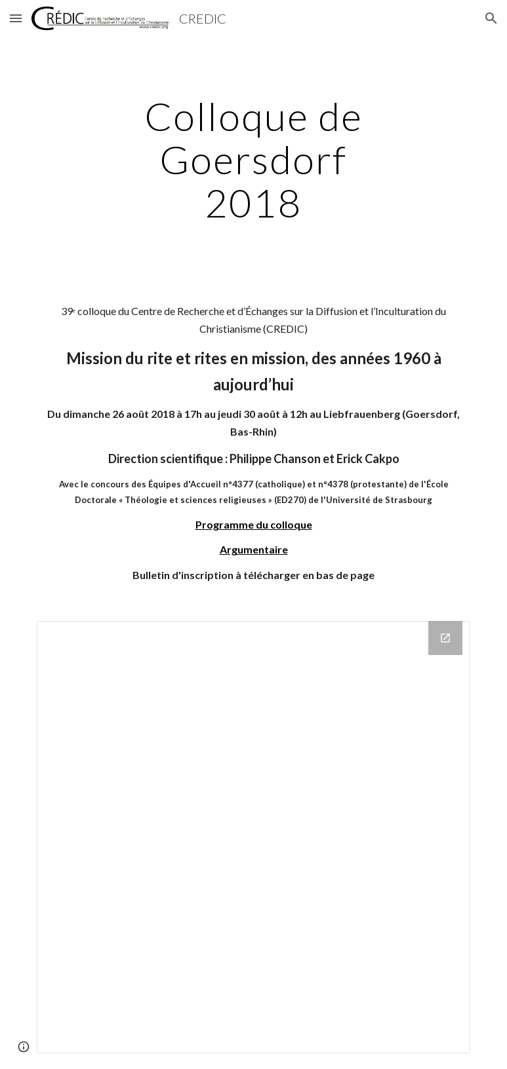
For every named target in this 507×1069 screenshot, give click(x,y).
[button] (15, 18)
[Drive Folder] (253, 837)
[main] (253, 159)
